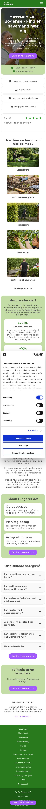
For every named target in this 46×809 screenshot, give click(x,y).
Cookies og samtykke (23, 775)
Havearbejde (23, 729)
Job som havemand (23, 763)
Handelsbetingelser (23, 767)
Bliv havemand (23, 758)
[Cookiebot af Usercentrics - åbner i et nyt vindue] (32, 354)
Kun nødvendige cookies (23, 453)
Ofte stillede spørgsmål (23, 754)
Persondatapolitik (23, 771)
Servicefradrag (23, 742)
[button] (23, 576)
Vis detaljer (33, 431)
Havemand (23, 733)
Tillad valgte (23, 445)
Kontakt (23, 750)
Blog (23, 780)
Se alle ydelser (23, 288)
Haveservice (23, 737)
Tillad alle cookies (23, 438)
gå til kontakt (23, 716)
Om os (23, 746)
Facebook (23, 784)
